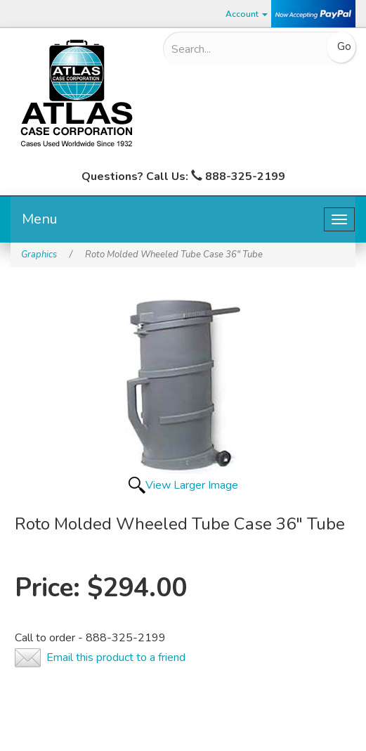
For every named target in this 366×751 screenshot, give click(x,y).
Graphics (39, 254)
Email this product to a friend (115, 657)
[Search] (245, 49)
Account (247, 14)
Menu (40, 219)
